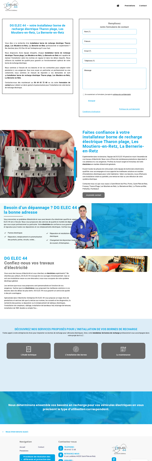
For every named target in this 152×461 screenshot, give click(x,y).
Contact (41, 426)
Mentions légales (93, 454)
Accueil (22, 426)
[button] (76, 410)
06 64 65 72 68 (70, 428)
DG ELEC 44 (82, 454)
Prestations (24, 430)
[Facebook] (114, 438)
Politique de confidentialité (110, 454)
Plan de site (125, 454)
